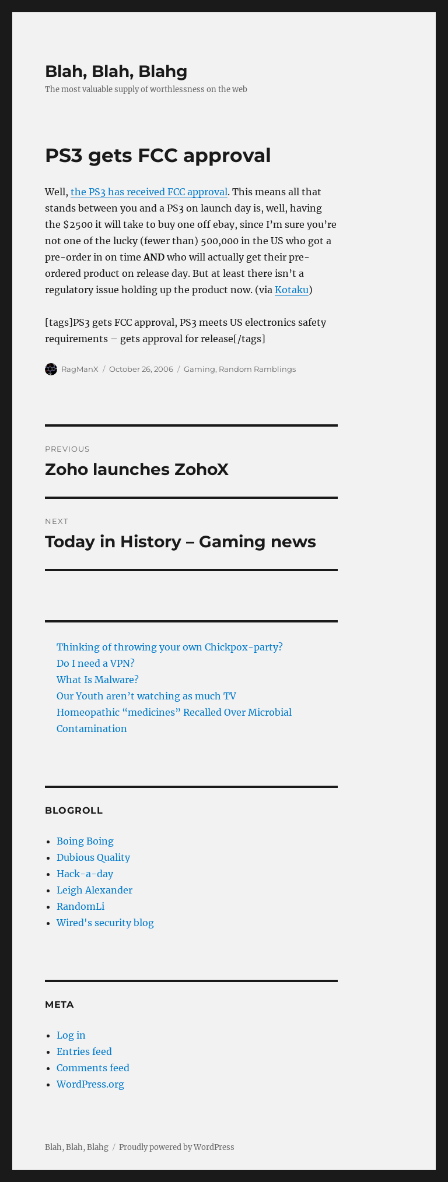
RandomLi (80, 906)
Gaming (199, 369)
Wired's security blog (105, 922)
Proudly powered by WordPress (177, 1147)
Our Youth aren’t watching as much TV (146, 696)
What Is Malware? (98, 679)
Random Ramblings (257, 369)
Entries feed (84, 1051)
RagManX (80, 369)
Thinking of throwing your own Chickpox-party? (170, 647)
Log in (71, 1035)
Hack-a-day (85, 874)
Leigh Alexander (94, 890)
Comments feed (93, 1068)
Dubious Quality (93, 857)
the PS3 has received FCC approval (149, 192)
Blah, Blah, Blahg (116, 71)
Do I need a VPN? (96, 663)
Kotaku (292, 290)
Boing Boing (85, 841)
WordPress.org (90, 1084)
